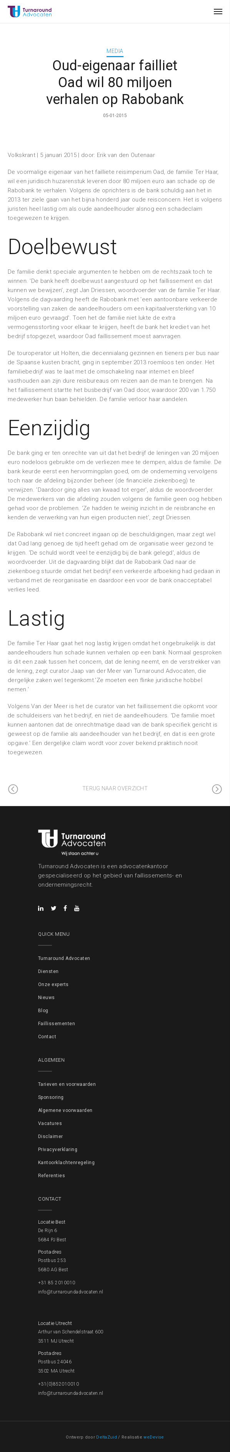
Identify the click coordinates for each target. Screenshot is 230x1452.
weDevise (153, 1437)
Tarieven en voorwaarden (67, 1084)
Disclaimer (50, 1136)
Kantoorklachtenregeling (66, 1162)
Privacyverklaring (57, 1149)
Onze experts (53, 984)
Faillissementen (56, 1023)
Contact (47, 1036)
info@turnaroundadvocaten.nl (70, 1292)
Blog (43, 1010)
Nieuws (46, 997)
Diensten (48, 971)
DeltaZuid (106, 1437)
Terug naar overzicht (115, 788)
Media (115, 51)
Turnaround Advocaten (64, 958)
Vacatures (50, 1123)
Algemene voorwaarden (65, 1110)
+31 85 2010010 (56, 1282)
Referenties (51, 1175)
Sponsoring (51, 1097)
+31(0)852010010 (58, 1384)
